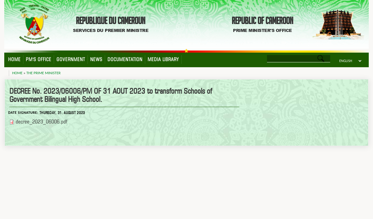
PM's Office (38, 59)
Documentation (125, 59)
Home (14, 59)
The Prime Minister (43, 73)
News (96, 59)
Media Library (163, 59)
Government (70, 59)
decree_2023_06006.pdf (41, 121)
